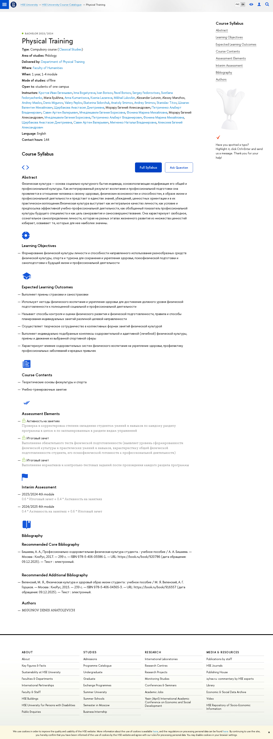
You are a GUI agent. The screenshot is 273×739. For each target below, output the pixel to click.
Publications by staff (219, 659)
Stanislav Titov (167, 102)
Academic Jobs (154, 692)
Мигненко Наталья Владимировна (133, 122)
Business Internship (95, 712)
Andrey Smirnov (144, 102)
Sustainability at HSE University (41, 672)
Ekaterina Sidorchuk (97, 102)
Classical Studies (70, 49)
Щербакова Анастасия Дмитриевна (79, 107)
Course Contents (228, 51)
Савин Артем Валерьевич (60, 112)
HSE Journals (214, 665)
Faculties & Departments (37, 679)
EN (243, 4)
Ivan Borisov (105, 92)
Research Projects (156, 672)
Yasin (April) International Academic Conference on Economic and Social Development (168, 702)
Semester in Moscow (96, 705)
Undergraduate (92, 672)
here (155, 731)
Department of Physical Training (63, 61)
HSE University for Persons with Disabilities (48, 705)
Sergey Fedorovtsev (146, 92)
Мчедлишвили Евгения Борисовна (102, 112)
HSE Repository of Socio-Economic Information (228, 707)
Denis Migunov (53, 102)
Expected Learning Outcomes (236, 44)
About (27, 652)
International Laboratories (161, 659)
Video (210, 698)
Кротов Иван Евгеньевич (55, 92)
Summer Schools (93, 698)
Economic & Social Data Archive (226, 692)
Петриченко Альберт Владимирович (117, 117)
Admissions (90, 659)
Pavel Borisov (122, 92)
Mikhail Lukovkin (124, 97)
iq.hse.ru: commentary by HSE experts (230, 679)
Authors (221, 79)
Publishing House (217, 672)
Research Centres (156, 665)
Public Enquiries (31, 712)
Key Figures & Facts (34, 665)
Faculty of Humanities (48, 68)
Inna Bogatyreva (85, 92)
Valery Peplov (73, 102)
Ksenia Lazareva (101, 97)
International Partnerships (38, 685)
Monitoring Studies (157, 679)
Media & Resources (222, 652)
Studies (90, 652)
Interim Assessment (229, 65)
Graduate (89, 679)
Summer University (95, 692)
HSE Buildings (30, 698)
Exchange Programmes (97, 685)
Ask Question (179, 167)
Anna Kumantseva (77, 97)
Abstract (222, 30)
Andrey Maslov (32, 102)
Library (210, 685)
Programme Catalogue (97, 665)
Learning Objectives (229, 37)
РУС (238, 4)
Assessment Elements (231, 58)
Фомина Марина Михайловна (147, 112)
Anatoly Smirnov (122, 102)
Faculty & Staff (31, 692)
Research (153, 652)
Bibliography (224, 72)
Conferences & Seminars (160, 685)
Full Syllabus (148, 167)
